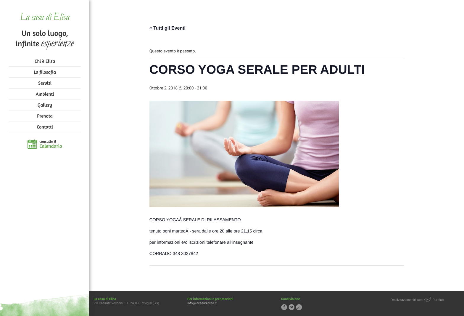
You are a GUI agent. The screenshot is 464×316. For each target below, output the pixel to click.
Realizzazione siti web (407, 300)
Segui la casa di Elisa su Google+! (299, 307)
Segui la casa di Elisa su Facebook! (284, 307)
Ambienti (45, 94)
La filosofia (45, 72)
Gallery (45, 105)
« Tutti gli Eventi (168, 28)
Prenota (45, 116)
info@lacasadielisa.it (202, 303)
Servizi (44, 83)
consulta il (50, 144)
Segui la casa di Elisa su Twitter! (292, 307)
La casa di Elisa (45, 17)
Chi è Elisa (45, 61)
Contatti (45, 127)
